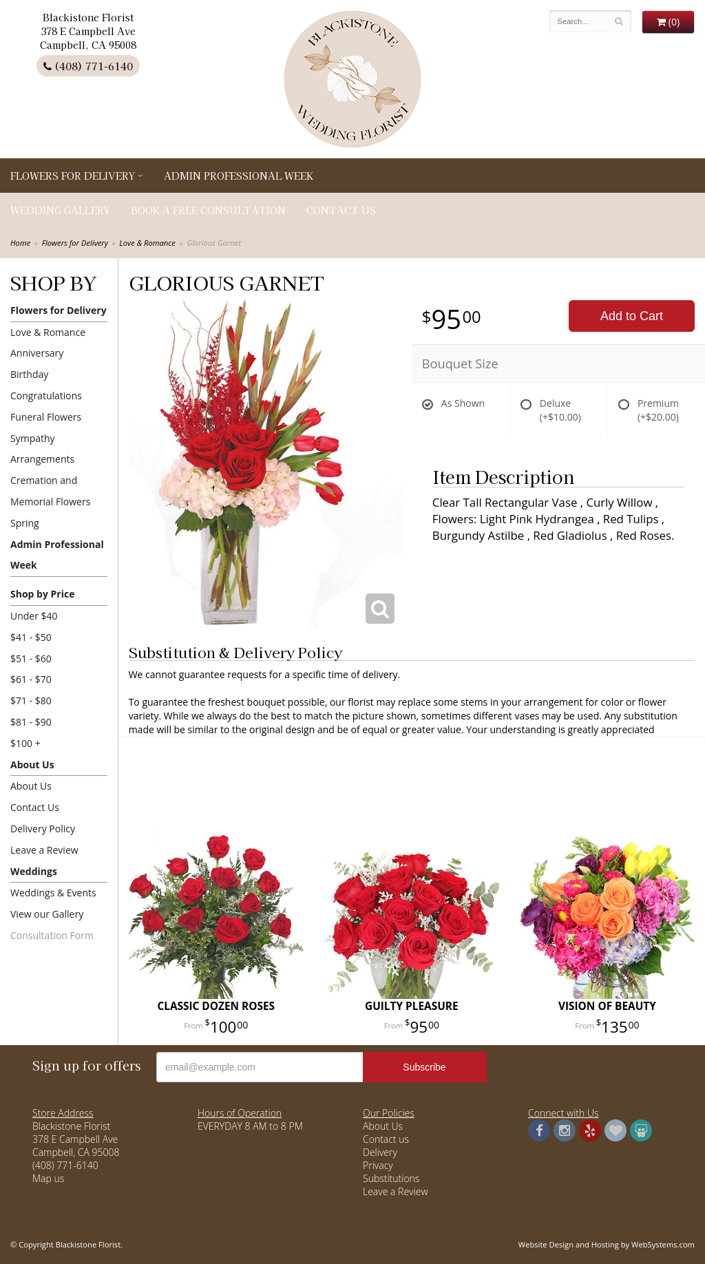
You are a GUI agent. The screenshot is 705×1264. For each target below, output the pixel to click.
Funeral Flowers (45, 416)
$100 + (25, 743)
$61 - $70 (31, 679)
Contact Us (341, 210)
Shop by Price (42, 593)
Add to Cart (631, 316)
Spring (24, 522)
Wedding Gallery (60, 210)
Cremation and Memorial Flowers (50, 491)
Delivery (380, 1152)
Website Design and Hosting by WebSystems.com (606, 1244)
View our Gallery (46, 913)
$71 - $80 (31, 700)
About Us (32, 764)
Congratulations (46, 395)
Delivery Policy (42, 828)
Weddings (33, 871)
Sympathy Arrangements (42, 449)
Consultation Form (52, 935)
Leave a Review (44, 849)
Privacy (378, 1165)
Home (20, 243)
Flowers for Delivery (72, 175)
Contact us (386, 1139)
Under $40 (34, 615)
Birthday (29, 374)
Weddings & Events (53, 892)
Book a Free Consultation (208, 210)
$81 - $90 (31, 721)
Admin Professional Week (238, 175)
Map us (48, 1178)
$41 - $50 (31, 637)
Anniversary (36, 352)
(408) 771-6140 (88, 66)
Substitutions (391, 1178)
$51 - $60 (31, 658)
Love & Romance (147, 243)
